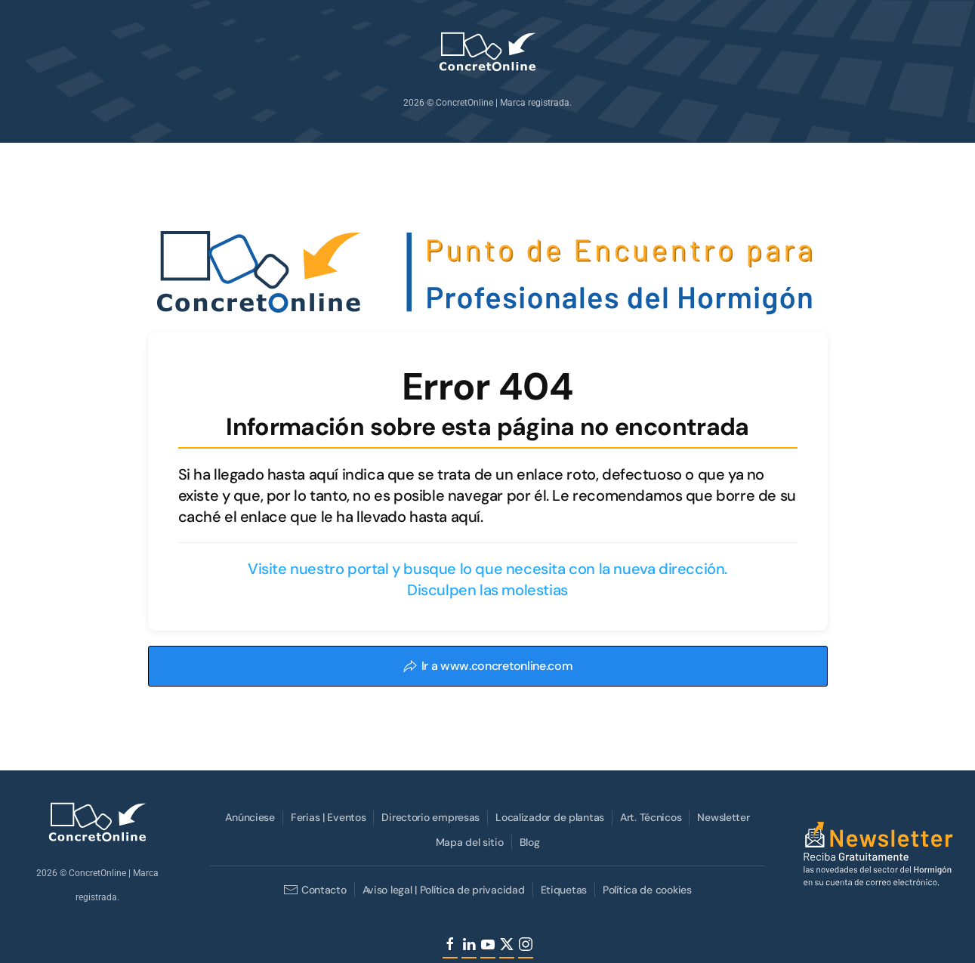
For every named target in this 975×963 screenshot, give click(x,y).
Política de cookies (645, 890)
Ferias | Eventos (327, 817)
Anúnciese (248, 817)
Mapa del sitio (467, 842)
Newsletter (722, 817)
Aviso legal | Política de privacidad (441, 890)
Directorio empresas (429, 817)
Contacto (313, 889)
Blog (527, 842)
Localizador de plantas (548, 817)
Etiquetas (561, 890)
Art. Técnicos (649, 817)
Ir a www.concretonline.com (488, 666)
